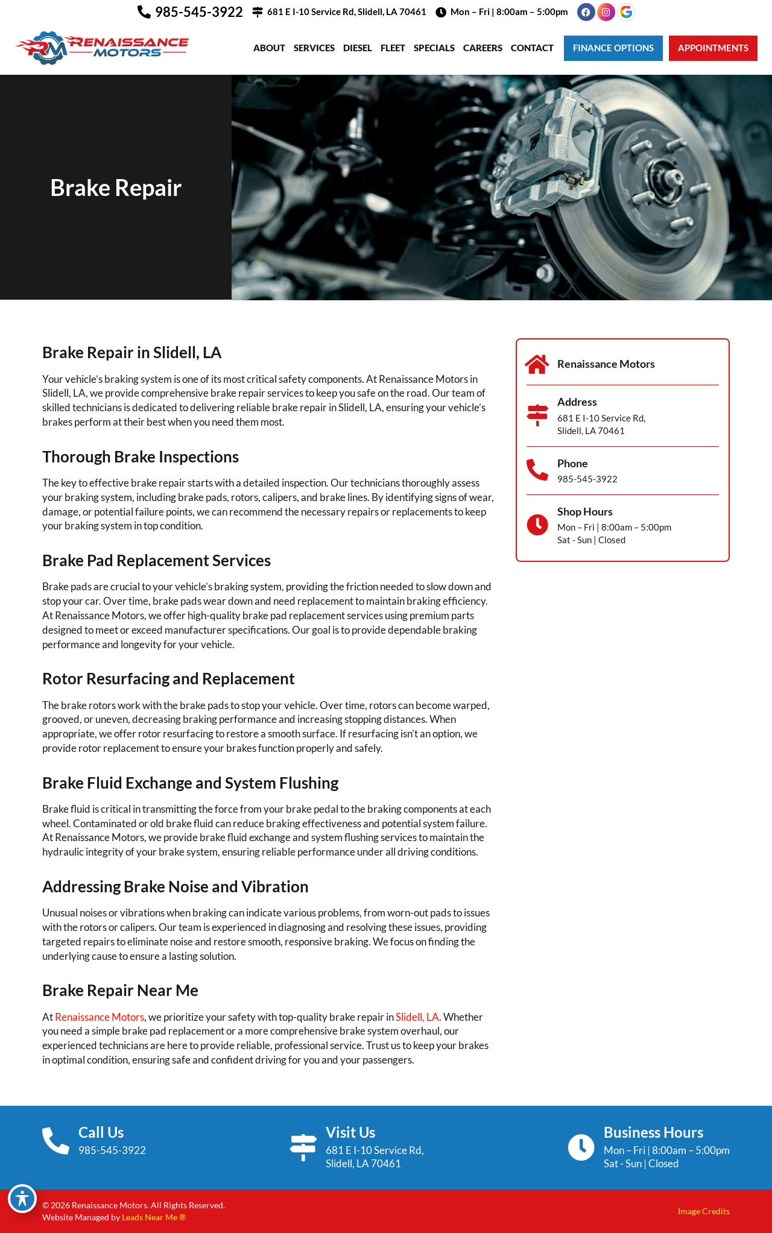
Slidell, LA (417, 1017)
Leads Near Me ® (154, 1217)
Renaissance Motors (99, 1017)
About (269, 47)
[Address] (537, 415)
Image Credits (704, 1211)
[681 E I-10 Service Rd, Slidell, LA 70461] (257, 12)
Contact (532, 47)
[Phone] (537, 470)
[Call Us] (55, 1141)
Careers (482, 47)
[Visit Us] (303, 1147)
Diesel (357, 47)
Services (314, 47)
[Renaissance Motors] (537, 365)
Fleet (393, 47)
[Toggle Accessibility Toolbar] (22, 1198)
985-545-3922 (199, 12)
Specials (434, 47)
